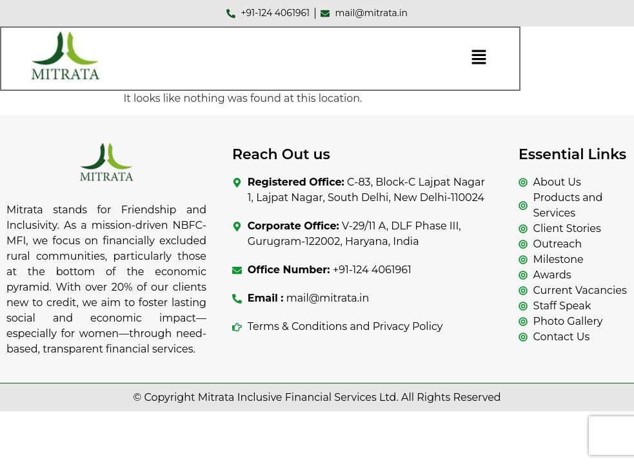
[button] (478, 59)
